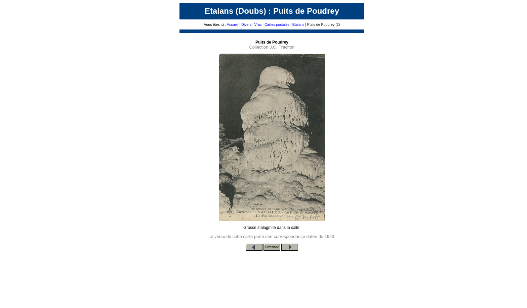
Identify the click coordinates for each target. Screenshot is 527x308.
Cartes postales (277, 24)
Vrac (258, 24)
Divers (246, 24)
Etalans (298, 24)
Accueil (232, 24)
